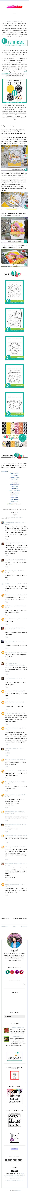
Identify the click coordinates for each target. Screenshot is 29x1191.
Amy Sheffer (14, 488)
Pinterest (19, 509)
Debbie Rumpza (9, 606)
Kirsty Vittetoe (9, 678)
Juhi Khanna (11, 503)
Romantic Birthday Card (18, 1027)
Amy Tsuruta (14, 486)
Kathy (6, 713)
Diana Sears (8, 571)
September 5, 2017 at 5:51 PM (17, 713)
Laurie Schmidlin (14, 499)
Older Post (24, 926)
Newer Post (4, 926)
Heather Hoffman (14, 484)
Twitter (14, 509)
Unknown (7, 652)
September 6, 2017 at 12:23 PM (19, 835)
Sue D (6, 691)
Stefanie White (9, 884)
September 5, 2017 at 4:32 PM (17, 691)
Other (24, 509)
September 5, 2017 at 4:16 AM (19, 595)
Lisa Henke (14, 479)
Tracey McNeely (9, 824)
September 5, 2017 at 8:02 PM (17, 759)
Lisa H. (7, 543)
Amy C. (7, 759)
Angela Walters (9, 728)
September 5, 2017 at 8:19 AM (19, 619)
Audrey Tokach (14, 493)
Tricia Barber (14, 475)
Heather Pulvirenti (14, 477)
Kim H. (7, 846)
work (8, 1173)
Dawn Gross (8, 641)
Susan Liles (14, 501)
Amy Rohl (14, 482)
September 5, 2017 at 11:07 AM (19, 652)
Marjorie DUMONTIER (11, 811)
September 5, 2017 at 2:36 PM (17, 665)
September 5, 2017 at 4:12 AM (19, 583)
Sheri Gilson (8, 748)
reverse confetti (18, 517)
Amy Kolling (4, 471)
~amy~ (7, 560)
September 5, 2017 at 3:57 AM (17, 560)
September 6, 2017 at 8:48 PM (17, 846)
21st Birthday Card (17, 1036)
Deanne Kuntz (14, 495)
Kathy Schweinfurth (14, 490)
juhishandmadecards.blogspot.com (14, 1180)
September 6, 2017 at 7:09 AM (19, 771)
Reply (6, 539)
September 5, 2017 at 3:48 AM (17, 543)
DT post (12, 517)
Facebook (9, 509)
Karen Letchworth (10, 863)
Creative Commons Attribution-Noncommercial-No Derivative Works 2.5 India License (14, 1175)
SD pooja (7, 595)
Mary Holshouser (9, 795)
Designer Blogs (18, 1190)
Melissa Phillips (14, 473)
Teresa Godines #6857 (11, 628)
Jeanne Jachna (14, 497)
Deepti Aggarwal (9, 522)
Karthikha (7, 583)
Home (14, 926)
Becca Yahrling (9, 782)
